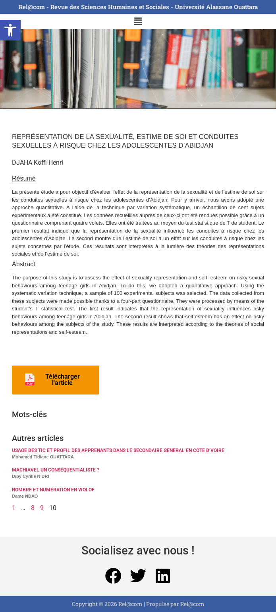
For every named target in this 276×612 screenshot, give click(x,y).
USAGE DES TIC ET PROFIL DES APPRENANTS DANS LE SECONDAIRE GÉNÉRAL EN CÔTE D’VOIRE (118, 450)
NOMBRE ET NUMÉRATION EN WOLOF (53, 490)
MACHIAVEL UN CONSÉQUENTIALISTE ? (55, 470)
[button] (10, 30)
